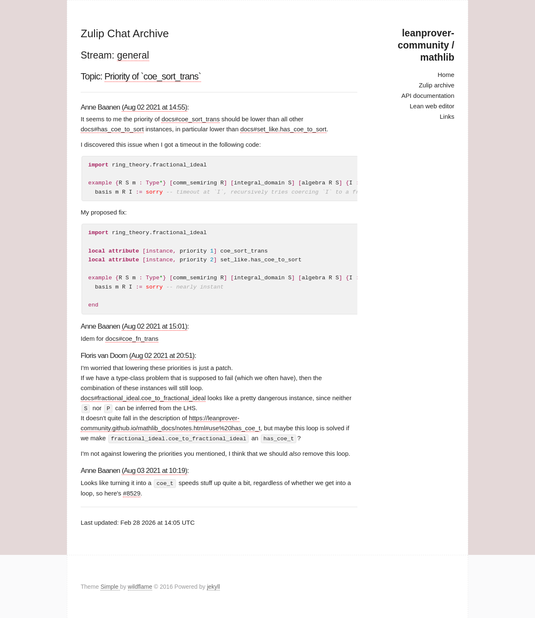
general (133, 55)
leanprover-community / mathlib (426, 45)
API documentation (427, 95)
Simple (110, 586)
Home (446, 74)
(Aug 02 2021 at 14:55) (154, 107)
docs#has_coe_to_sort (112, 129)
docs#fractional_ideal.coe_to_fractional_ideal (143, 397)
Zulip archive (436, 85)
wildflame (140, 586)
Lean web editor (432, 106)
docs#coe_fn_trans (131, 338)
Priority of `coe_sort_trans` (152, 76)
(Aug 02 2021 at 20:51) (161, 356)
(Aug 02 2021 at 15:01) (154, 326)
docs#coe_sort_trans (190, 119)
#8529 (131, 492)
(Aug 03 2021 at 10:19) (154, 470)
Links (447, 116)
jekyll (213, 586)
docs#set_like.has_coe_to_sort (283, 129)
